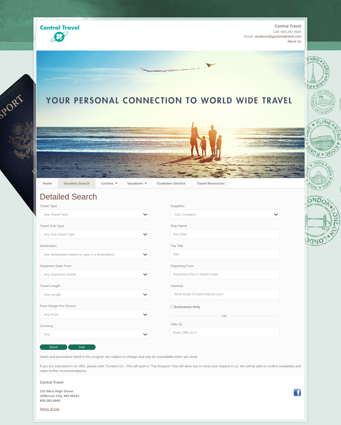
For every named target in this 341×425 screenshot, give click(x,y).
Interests (176, 286)
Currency (46, 326)
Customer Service (171, 183)
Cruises (107, 183)
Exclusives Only (187, 307)
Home (47, 183)
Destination (48, 246)
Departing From (182, 266)
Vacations (135, 183)
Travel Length (50, 286)
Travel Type (48, 206)
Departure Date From (56, 266)
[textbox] (95, 214)
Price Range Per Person (58, 306)
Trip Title (176, 246)
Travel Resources (211, 183)
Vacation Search (77, 183)
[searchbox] (226, 294)
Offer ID (176, 324)
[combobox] (94, 214)
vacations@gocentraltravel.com (278, 36)
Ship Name (178, 226)
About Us (294, 41)
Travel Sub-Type (52, 226)
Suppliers (177, 206)
